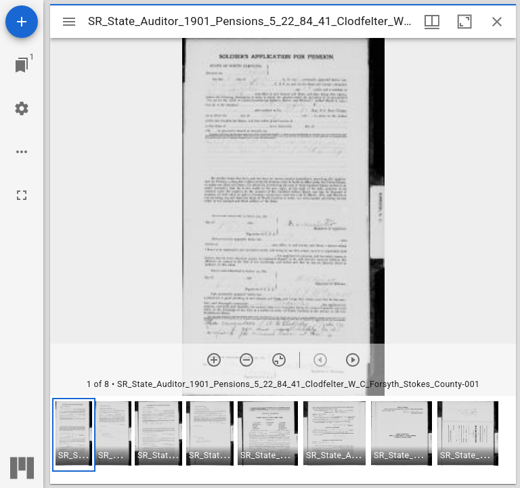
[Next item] (353, 360)
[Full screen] (21, 195)
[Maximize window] (464, 21)
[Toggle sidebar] (69, 21)
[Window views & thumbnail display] (432, 21)
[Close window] (497, 21)
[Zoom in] (214, 360)
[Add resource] (21, 21)
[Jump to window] (21, 65)
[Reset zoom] (279, 360)
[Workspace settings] (21, 108)
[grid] (283, 440)
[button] (74, 434)
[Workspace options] (21, 152)
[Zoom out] (246, 360)
